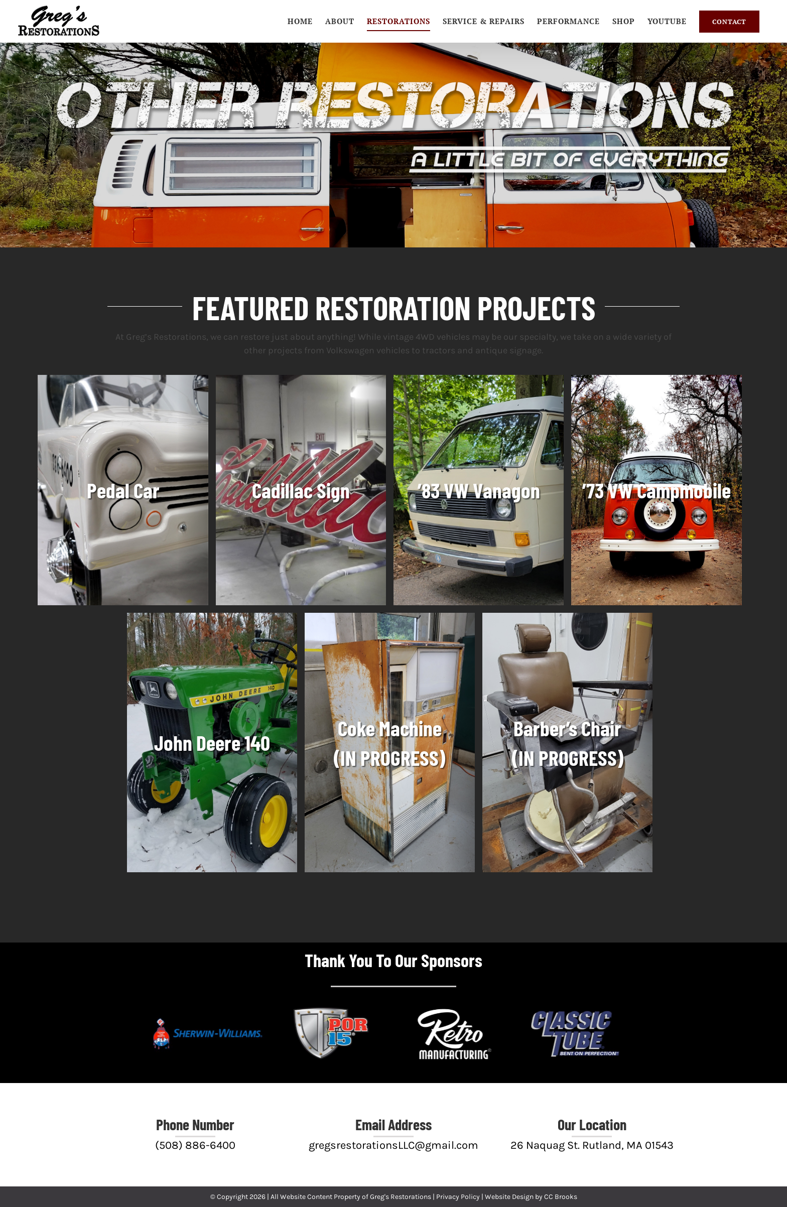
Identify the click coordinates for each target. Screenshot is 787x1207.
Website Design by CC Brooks (531, 1196)
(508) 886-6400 (195, 1145)
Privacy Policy (458, 1196)
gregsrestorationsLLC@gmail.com (393, 1145)
